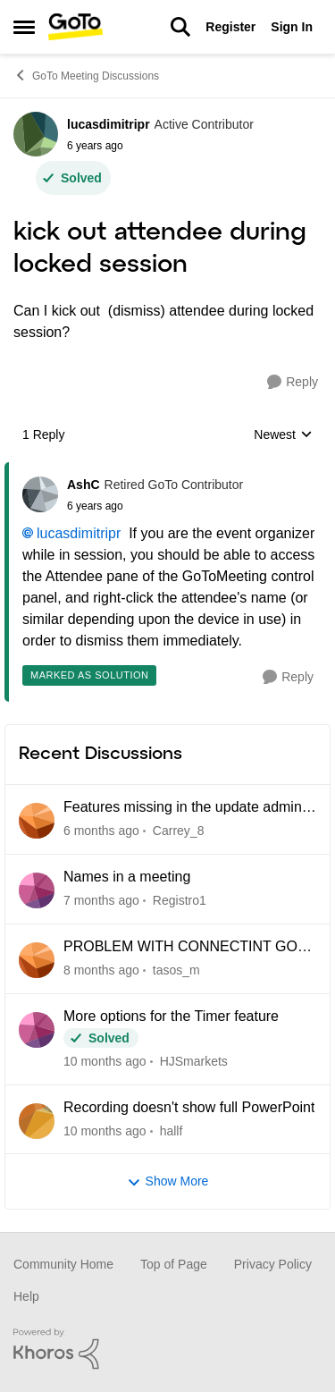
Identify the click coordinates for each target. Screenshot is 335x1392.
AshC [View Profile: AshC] (83, 484)
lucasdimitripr (79, 533)
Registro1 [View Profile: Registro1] (179, 900)
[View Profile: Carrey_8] (36, 821)
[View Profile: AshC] (40, 494)
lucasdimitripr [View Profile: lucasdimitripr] (108, 124)
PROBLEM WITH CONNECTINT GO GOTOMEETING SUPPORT (180, 948)
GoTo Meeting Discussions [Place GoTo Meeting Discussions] (86, 75)
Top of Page (173, 1264)
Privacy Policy (273, 1264)
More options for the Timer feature (171, 1016)
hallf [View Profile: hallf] (171, 1130)
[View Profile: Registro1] (36, 890)
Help (26, 1296)
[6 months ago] (101, 831)
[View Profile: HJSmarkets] (36, 1030)
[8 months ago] (101, 970)
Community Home (63, 1264)
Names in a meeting (126, 876)
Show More (168, 1181)
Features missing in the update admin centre (182, 808)
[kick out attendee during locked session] (155, 506)
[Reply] (293, 382)
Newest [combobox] (283, 435)
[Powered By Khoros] (167, 1349)
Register (230, 27)
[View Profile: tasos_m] (36, 960)
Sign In (292, 27)
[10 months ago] (105, 1061)
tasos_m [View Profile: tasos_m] (176, 970)
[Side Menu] (24, 26)
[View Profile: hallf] (36, 1121)
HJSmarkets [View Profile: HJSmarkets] (194, 1061)
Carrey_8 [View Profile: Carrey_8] (179, 830)
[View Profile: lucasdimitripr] (35, 134)
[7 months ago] (101, 900)
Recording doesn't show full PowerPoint (188, 1107)
